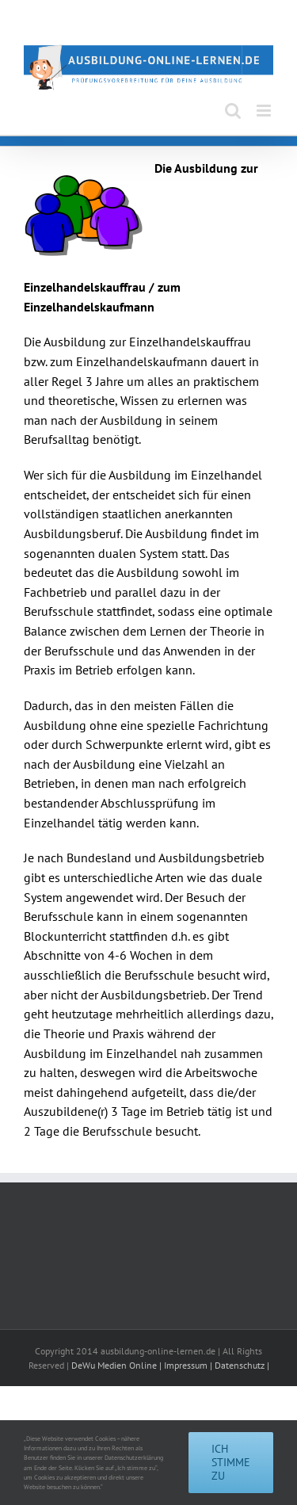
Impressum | (189, 1365)
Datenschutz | (242, 1365)
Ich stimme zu (230, 1462)
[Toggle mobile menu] (265, 110)
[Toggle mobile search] (233, 110)
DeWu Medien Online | (117, 1365)
